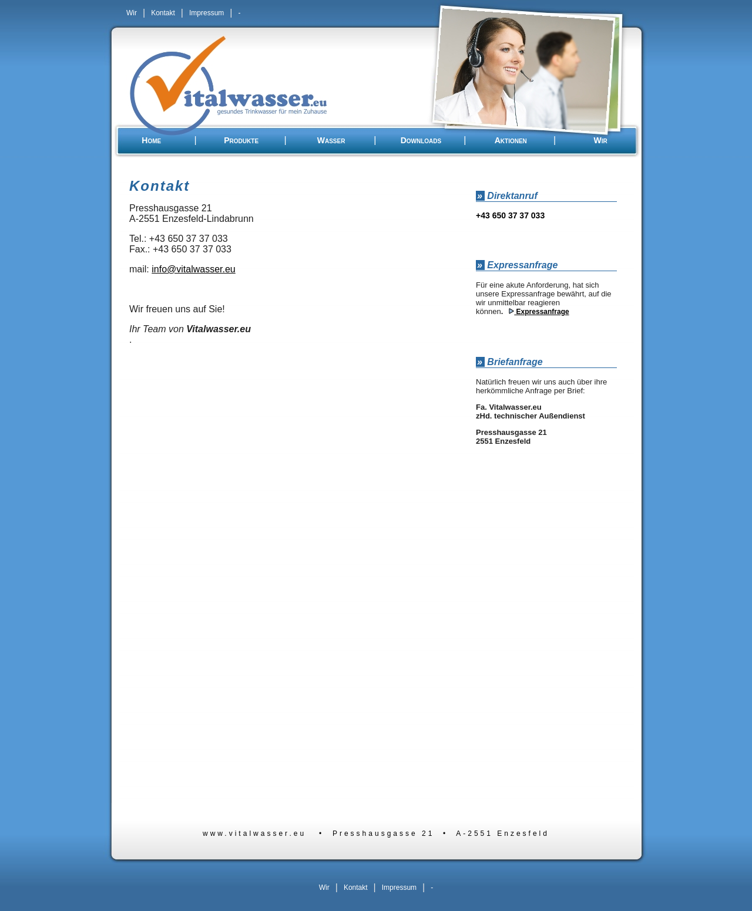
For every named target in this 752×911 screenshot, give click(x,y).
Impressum (206, 13)
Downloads (421, 140)
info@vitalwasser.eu (194, 269)
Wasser (331, 140)
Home (151, 140)
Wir (131, 13)
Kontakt (163, 13)
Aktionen (511, 140)
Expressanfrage (541, 312)
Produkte (241, 140)
